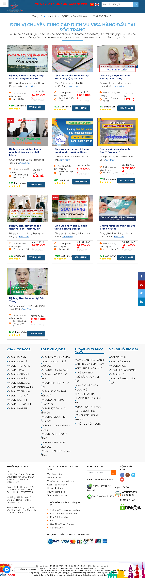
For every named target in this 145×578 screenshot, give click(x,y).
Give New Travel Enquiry (62, 524)
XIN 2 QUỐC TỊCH (86, 411)
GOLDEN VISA (118, 357)
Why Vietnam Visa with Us (60, 481)
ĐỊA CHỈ (52, 16)
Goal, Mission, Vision (57, 484)
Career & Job (56, 527)
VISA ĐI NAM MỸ (17, 361)
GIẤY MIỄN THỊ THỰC (88, 406)
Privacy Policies (55, 488)
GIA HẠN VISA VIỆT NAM (90, 364)
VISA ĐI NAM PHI (18, 408)
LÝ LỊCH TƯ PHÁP (86, 394)
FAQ (52, 520)
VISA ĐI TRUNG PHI (19, 404)
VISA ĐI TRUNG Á (18, 395)
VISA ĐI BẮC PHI (17, 400)
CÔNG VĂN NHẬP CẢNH (90, 360)
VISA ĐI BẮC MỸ (17, 357)
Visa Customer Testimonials (63, 513)
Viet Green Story (55, 474)
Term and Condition (57, 495)
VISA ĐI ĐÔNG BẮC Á (20, 383)
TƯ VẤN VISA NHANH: (61, 4)
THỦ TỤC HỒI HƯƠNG (89, 423)
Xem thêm (29, 86)
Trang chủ (37, 16)
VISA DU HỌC (118, 366)
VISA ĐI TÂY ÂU (16, 370)
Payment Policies (56, 492)
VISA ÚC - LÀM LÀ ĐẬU (55, 370)
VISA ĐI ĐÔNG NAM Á (20, 387)
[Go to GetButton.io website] (6, 575)
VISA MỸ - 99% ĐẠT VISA (56, 357)
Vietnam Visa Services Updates (65, 510)
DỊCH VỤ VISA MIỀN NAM (74, 16)
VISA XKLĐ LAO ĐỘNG (123, 370)
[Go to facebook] (6, 569)
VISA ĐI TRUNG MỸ (19, 366)
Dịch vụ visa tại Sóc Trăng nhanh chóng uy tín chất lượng (25, 152)
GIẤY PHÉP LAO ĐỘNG (89, 368)
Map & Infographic (59, 517)
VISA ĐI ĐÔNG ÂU (18, 374)
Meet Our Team (55, 477)
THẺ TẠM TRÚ (84, 372)
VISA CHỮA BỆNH (120, 361)
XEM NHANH (35, 107)
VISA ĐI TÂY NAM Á (19, 391)
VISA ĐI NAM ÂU (17, 378)
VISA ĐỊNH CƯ (118, 374)
